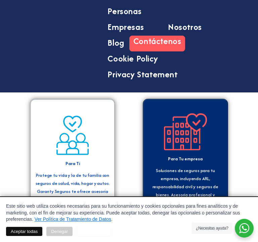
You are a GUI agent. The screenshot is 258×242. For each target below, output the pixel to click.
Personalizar (93, 231)
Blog (116, 43)
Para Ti (73, 163)
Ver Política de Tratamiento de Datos (73, 219)
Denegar (59, 231)
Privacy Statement (143, 74)
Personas (131, 11)
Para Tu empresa (185, 158)
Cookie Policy (133, 58)
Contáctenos (157, 40)
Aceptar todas (24, 231)
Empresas (132, 27)
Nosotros (185, 27)
